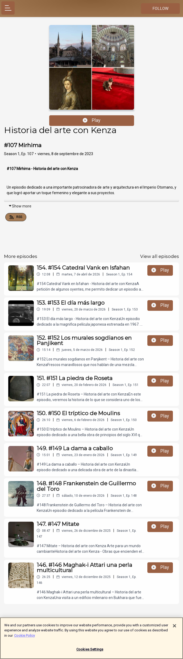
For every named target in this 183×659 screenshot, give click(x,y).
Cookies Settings (89, 652)
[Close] (174, 628)
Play (91, 120)
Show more (19, 206)
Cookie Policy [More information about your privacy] (24, 638)
